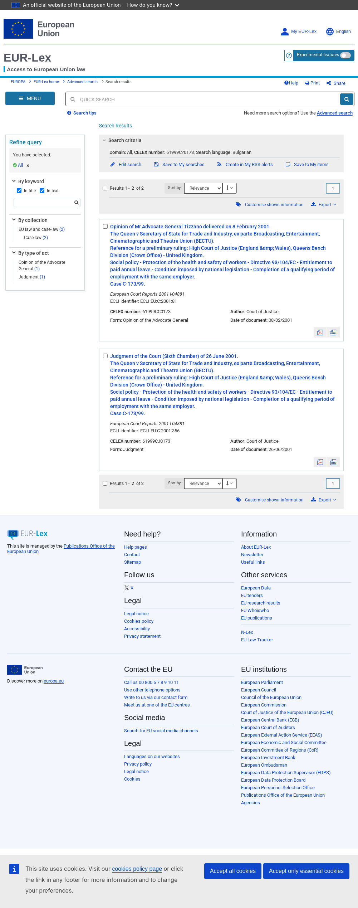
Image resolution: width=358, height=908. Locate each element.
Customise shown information (274, 204)
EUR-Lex (27, 57)
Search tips (82, 113)
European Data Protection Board (273, 780)
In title (26, 190)
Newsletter (252, 554)
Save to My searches (179, 164)
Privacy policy (138, 764)
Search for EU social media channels (161, 730)
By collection (29, 220)
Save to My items (307, 164)
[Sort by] (203, 188)
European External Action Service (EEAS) (281, 735)
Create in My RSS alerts (244, 164)
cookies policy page (137, 869)
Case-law (36, 237)
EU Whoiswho (255, 610)
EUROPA (18, 81)
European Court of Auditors (268, 727)
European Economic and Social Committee (284, 742)
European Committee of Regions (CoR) (280, 750)
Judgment (32, 277)
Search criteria (121, 140)
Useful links (253, 562)
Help (291, 83)
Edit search (125, 164)
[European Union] (25, 670)
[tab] (221, 140)
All (23, 165)
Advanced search (82, 81)
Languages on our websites (152, 756)
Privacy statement (142, 636)
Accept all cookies (233, 871)
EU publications (256, 618)
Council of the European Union (271, 697)
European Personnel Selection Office (278, 787)
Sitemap (132, 562)
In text (49, 190)
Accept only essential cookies (306, 871)
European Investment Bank (268, 757)
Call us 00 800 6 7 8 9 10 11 (151, 682)
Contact (132, 554)
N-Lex (247, 632)
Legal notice (136, 613)
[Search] (346, 99)
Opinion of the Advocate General (42, 265)
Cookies (132, 779)
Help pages (135, 547)
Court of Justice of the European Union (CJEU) (287, 712)
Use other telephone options (152, 690)
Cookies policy (138, 621)
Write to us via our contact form (155, 697)
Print (312, 83)
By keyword (27, 181)
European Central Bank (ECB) (270, 720)
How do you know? (153, 5)
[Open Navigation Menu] (30, 98)
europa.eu (54, 681)
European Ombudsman (264, 765)
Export (323, 204)
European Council (258, 690)
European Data (256, 588)
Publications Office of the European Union (283, 795)
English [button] (338, 31)
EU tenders (252, 595)
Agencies (250, 802)
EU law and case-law (42, 229)
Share (336, 83)
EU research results (260, 603)
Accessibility (137, 628)
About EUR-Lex (256, 547)
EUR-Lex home (46, 81)
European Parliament (262, 682)
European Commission (263, 705)
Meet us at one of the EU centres (157, 705)
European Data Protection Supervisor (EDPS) (286, 772)
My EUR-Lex (298, 31)
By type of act (30, 253)
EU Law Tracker (257, 639)
